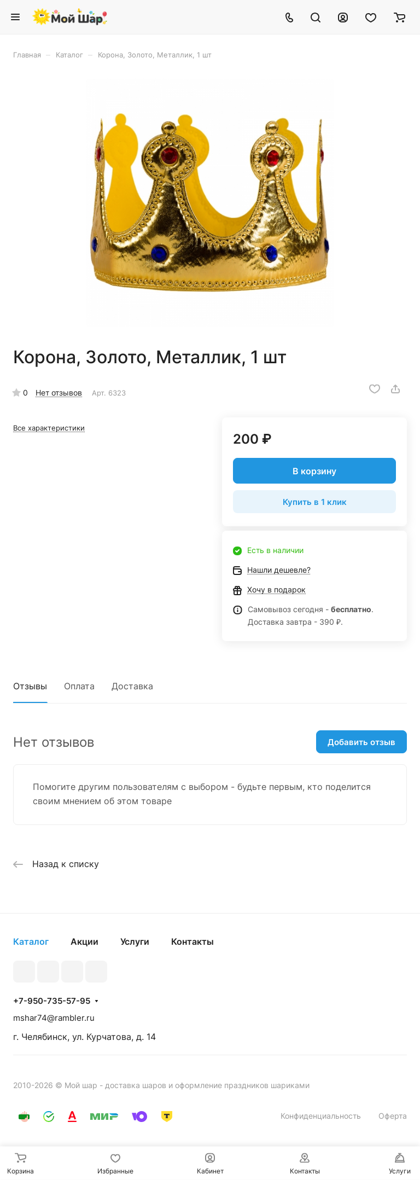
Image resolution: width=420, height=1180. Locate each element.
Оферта (392, 1115)
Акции (84, 941)
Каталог (31, 941)
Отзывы (30, 686)
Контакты (192, 941)
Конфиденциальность (321, 1115)
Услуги (134, 941)
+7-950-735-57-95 (51, 1001)
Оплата (79, 686)
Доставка (132, 686)
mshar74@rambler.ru (54, 1018)
